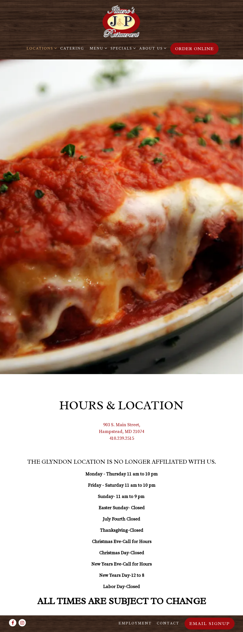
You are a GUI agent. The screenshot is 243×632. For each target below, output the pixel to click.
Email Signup (209, 623)
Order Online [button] (194, 49)
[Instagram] (22, 622)
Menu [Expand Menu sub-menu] (97, 48)
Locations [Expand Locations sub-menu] (40, 48)
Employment (135, 623)
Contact (168, 623)
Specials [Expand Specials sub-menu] (122, 48)
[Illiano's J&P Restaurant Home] (122, 21)
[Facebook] (12, 622)
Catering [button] (72, 48)
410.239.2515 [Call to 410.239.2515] (121, 414)
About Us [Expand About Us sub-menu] (152, 48)
